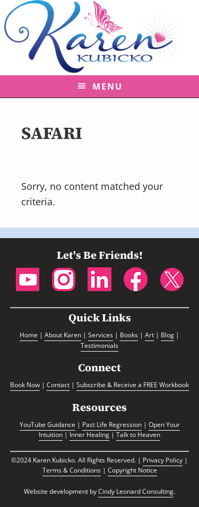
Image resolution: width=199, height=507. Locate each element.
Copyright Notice (132, 470)
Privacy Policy (163, 460)
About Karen (63, 334)
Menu (107, 86)
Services (100, 334)
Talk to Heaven (138, 434)
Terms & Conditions (71, 470)
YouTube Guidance (47, 424)
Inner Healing (89, 434)
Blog (167, 334)
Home (29, 334)
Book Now (25, 384)
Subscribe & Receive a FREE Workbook (132, 384)
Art (149, 334)
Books (129, 334)
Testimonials (99, 345)
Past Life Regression (112, 424)
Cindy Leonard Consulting (136, 491)
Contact (58, 384)
